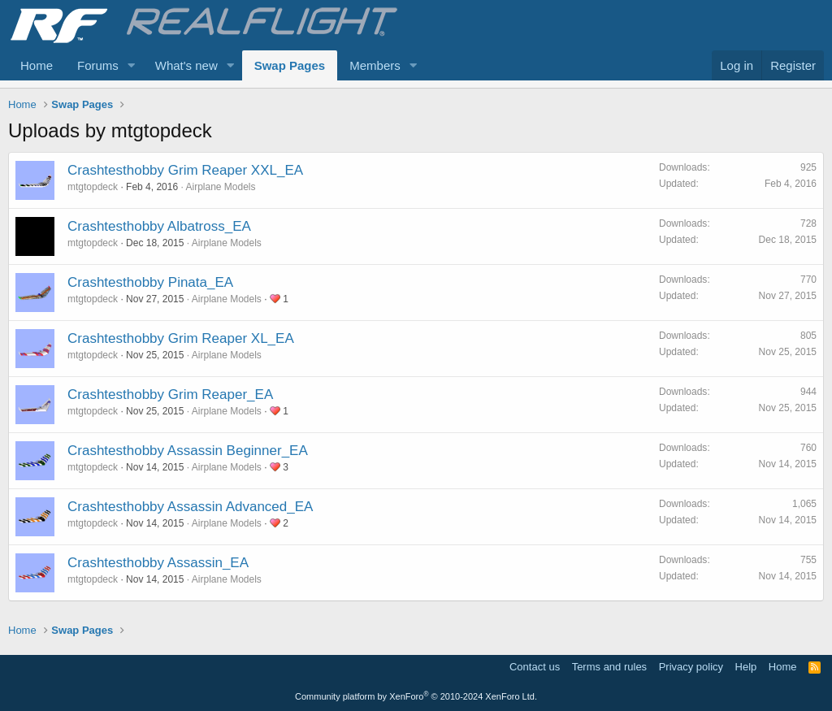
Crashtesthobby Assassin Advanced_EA (190, 506)
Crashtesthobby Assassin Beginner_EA (187, 450)
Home (36, 65)
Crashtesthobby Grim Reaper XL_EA (180, 338)
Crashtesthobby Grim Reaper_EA (170, 394)
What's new (186, 65)
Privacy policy (691, 667)
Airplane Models (220, 187)
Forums (98, 65)
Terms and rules (609, 667)
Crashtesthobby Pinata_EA (150, 282)
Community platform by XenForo (416, 696)
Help (746, 667)
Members (375, 65)
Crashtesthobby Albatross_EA (159, 226)
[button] (131, 65)
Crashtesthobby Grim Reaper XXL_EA (185, 170)
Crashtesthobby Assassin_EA (158, 562)
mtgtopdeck (92, 187)
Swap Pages (290, 65)
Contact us (534, 667)
